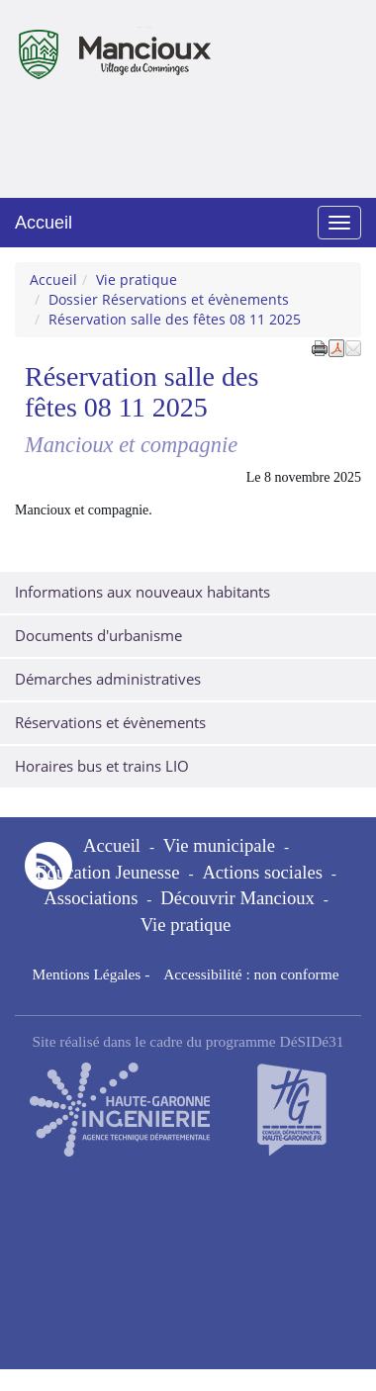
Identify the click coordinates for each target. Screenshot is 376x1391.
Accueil (43, 222)
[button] (353, 347)
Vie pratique (136, 279)
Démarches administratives (108, 679)
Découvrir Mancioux (237, 897)
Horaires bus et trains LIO (102, 766)
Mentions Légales (86, 974)
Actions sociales (262, 872)
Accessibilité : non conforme (250, 974)
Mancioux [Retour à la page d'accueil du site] (95, 44)
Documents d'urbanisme (98, 635)
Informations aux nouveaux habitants (142, 592)
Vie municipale (219, 845)
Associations (91, 897)
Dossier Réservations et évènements (168, 299)
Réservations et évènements (110, 722)
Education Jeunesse (107, 872)
